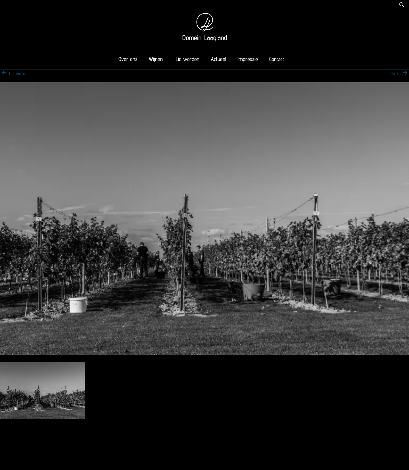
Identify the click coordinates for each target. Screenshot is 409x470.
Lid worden (187, 59)
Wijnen (156, 59)
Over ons (127, 59)
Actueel (218, 59)
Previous (13, 73)
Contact (276, 59)
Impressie (247, 59)
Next (400, 73)
